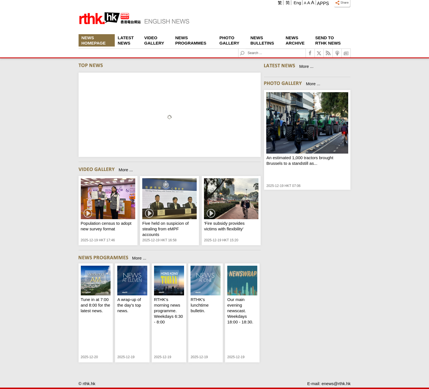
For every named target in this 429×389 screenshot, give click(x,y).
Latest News (126, 40)
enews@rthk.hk (336, 383)
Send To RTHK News (328, 40)
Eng (297, 2)
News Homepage (93, 40)
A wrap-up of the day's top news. (129, 305)
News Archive (295, 40)
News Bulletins (262, 40)
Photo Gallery (229, 40)
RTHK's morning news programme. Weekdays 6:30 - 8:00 (168, 310)
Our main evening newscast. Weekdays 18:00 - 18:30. (240, 310)
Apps (323, 3)
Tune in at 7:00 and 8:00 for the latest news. (95, 305)
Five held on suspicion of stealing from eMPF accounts (165, 229)
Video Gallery (154, 40)
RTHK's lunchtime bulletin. (199, 305)
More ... (126, 169)
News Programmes (191, 40)
